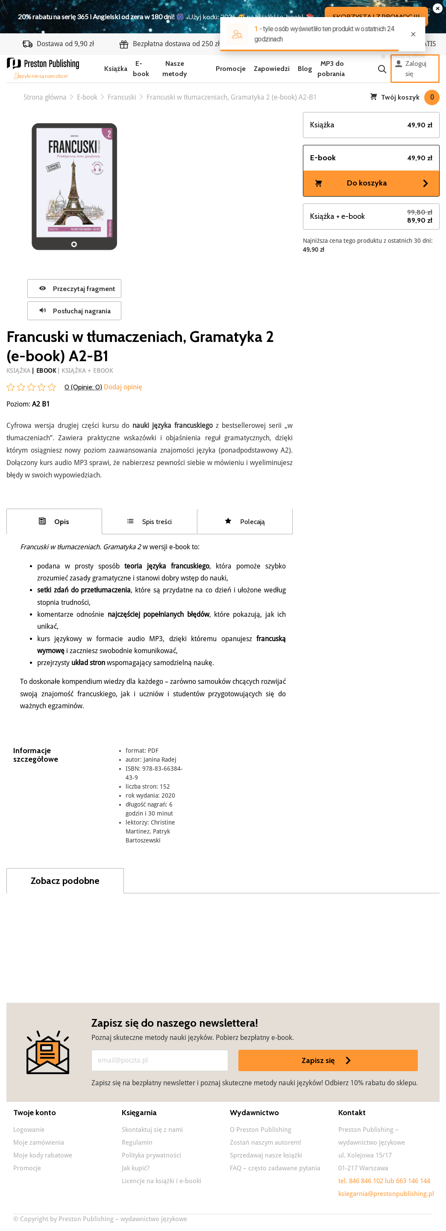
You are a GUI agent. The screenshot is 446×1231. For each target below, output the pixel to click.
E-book (141, 68)
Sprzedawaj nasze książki (266, 1155)
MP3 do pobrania (331, 68)
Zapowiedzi (272, 69)
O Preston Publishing (260, 1130)
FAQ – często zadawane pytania (275, 1168)
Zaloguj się (410, 69)
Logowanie (28, 1130)
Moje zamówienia (38, 1142)
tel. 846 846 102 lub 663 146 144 (384, 1181)
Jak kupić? (136, 1168)
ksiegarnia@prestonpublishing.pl (386, 1194)
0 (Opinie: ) (83, 387)
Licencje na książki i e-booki (161, 1181)
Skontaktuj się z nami (152, 1130)
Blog (305, 69)
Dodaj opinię (122, 387)
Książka (115, 69)
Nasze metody (174, 68)
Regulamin (137, 1142)
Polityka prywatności (151, 1155)
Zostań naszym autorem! (265, 1142)
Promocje (231, 69)
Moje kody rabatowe (42, 1155)
